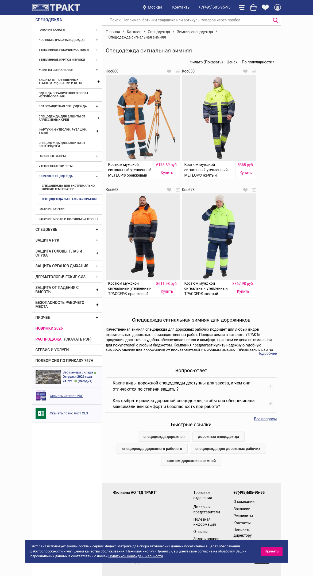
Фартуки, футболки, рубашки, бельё (63, 131)
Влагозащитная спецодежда (63, 106)
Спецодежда (49, 20)
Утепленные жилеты (56, 166)
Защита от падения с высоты (57, 289)
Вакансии (242, 509)
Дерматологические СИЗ (61, 277)
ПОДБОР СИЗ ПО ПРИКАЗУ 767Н (65, 360)
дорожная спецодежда (218, 436)
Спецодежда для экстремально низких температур (68, 187)
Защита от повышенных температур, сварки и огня (60, 81)
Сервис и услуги (52, 350)
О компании (244, 501)
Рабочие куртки (52, 209)
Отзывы (201, 531)
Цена (231, 62)
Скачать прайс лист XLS (69, 413)
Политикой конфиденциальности (136, 556)
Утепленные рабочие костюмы (64, 50)
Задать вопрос (206, 539)
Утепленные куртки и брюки (62, 60)
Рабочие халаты (52, 30)
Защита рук (47, 240)
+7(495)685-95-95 (215, 7)
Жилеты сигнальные (56, 70)
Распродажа (49, 339)
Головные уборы (52, 156)
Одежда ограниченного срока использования (63, 94)
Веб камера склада (78, 372)
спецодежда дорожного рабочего (152, 449)
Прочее (43, 317)
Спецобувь (46, 229)
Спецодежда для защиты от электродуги (62, 144)
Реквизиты (243, 516)
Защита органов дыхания (62, 266)
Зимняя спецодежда (56, 176)
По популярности (257, 62)
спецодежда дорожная (164, 436)
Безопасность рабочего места (60, 304)
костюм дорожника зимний (191, 461)
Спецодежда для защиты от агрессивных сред (62, 118)
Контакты (181, 7)
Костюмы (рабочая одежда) (62, 40)
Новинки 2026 (49, 328)
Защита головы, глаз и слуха (59, 253)
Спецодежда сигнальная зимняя (69, 199)
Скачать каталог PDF (66, 396)
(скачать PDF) (77, 339)
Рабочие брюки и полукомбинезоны (68, 219)
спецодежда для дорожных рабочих (227, 449)
